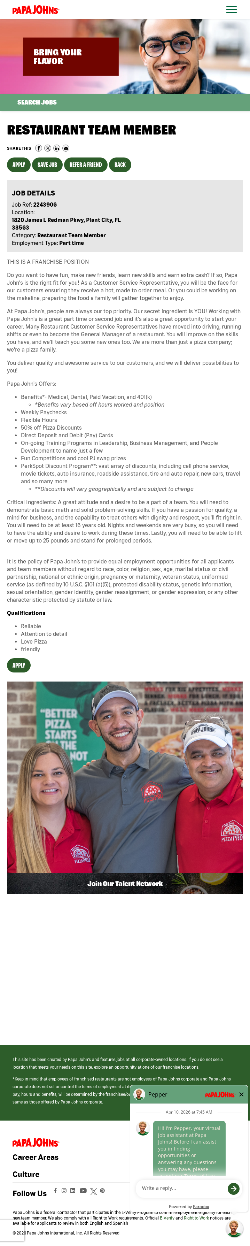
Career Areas (35, 1157)
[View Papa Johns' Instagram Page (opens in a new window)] (65, 1193)
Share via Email (65, 148)
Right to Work (196, 1218)
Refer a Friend (86, 164)
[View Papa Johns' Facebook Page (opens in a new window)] (56, 1193)
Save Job (47, 164)
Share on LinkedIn (56, 148)
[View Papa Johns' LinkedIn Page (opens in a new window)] (74, 1193)
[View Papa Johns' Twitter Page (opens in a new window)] (94, 1193)
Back (120, 164)
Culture (26, 1174)
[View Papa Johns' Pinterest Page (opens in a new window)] (104, 1193)
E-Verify (167, 1218)
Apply (19, 164)
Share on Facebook (38, 148)
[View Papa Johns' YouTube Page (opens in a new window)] (85, 1193)
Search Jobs (37, 102)
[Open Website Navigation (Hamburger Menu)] (232, 18)
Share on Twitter (47, 148)
